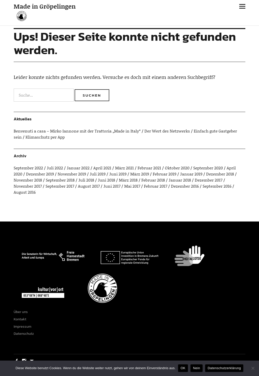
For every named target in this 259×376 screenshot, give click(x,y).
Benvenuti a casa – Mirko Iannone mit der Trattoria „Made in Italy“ (77, 131)
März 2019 (139, 174)
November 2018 (28, 180)
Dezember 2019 (40, 174)
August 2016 (25, 192)
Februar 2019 (164, 174)
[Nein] (252, 368)
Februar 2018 (153, 180)
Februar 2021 (149, 168)
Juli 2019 (97, 174)
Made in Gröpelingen (45, 6)
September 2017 (60, 186)
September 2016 (217, 186)
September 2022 (28, 168)
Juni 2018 (106, 180)
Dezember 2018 (220, 174)
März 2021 (124, 168)
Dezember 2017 (208, 180)
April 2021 (102, 168)
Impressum (22, 326)
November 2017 (28, 186)
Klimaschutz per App (45, 137)
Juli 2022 (55, 168)
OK (183, 368)
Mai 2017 (132, 186)
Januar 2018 (180, 180)
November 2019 (72, 174)
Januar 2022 (78, 168)
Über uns (21, 312)
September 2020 (208, 168)
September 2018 (60, 180)
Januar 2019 (191, 174)
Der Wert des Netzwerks (167, 131)
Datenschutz (24, 333)
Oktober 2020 (177, 168)
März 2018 (128, 180)
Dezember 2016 (185, 186)
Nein (196, 368)
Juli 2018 (86, 180)
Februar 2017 (155, 186)
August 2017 (89, 186)
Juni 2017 (111, 186)
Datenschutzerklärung (224, 368)
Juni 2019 (117, 174)
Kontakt (20, 319)
